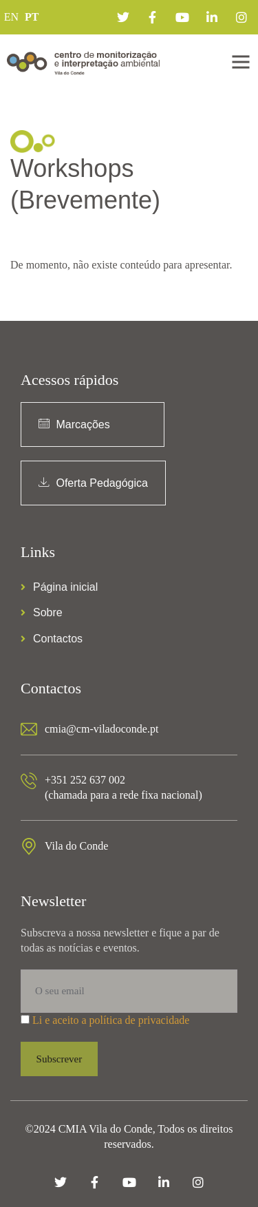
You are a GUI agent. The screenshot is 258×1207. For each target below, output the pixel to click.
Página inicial (59, 587)
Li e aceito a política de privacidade (110, 1020)
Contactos (52, 638)
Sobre (42, 612)
